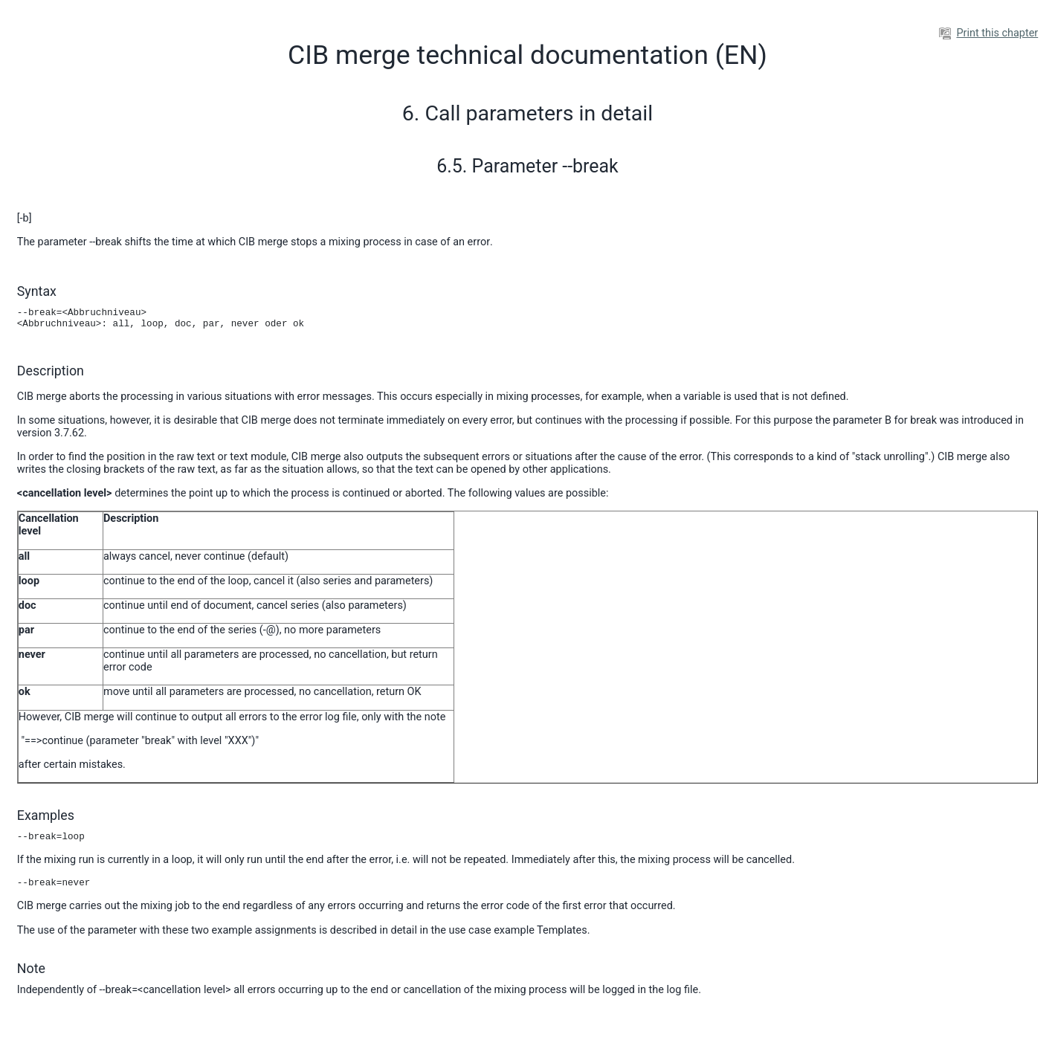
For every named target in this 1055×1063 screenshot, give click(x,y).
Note (31, 968)
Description (50, 370)
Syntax (37, 291)
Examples (45, 815)
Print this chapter (988, 33)
